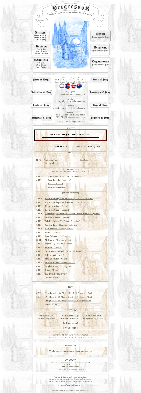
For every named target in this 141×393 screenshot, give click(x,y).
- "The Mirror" (53, 232)
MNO (69, 171)
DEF (57, 171)
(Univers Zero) (46, 318)
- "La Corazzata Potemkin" (65, 176)
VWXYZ (82, 171)
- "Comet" (56, 259)
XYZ (85, 334)
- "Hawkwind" (56, 274)
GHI (61, 171)
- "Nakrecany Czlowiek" (61, 225)
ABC (53, 171)
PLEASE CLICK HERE (70, 367)
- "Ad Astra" (56, 236)
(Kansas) (70, 318)
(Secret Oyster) (93, 318)
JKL (65, 171)
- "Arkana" (53, 247)
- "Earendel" (57, 217)
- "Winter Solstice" (60, 262)
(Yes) (46, 316)
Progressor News (51, 160)
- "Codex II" (57, 210)
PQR (73, 171)
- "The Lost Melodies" (59, 240)
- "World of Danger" (59, 244)
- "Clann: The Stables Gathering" (62, 221)
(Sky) (70, 316)
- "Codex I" (57, 206)
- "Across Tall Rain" (69, 198)
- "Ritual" (52, 270)
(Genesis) (93, 316)
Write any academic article (81, 390)
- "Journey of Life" (59, 229)
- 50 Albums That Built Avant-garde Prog (68, 301)
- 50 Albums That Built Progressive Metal (68, 297)
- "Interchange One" (67, 202)
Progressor (88, 379)
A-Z (88, 171)
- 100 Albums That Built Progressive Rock (68, 293)
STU (77, 171)
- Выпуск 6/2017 (74, 351)
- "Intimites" (59, 180)
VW (82, 334)
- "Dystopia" (72, 214)
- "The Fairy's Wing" (59, 266)
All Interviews (70, 323)
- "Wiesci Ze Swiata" (63, 251)
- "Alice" (54, 255)
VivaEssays (55, 390)
